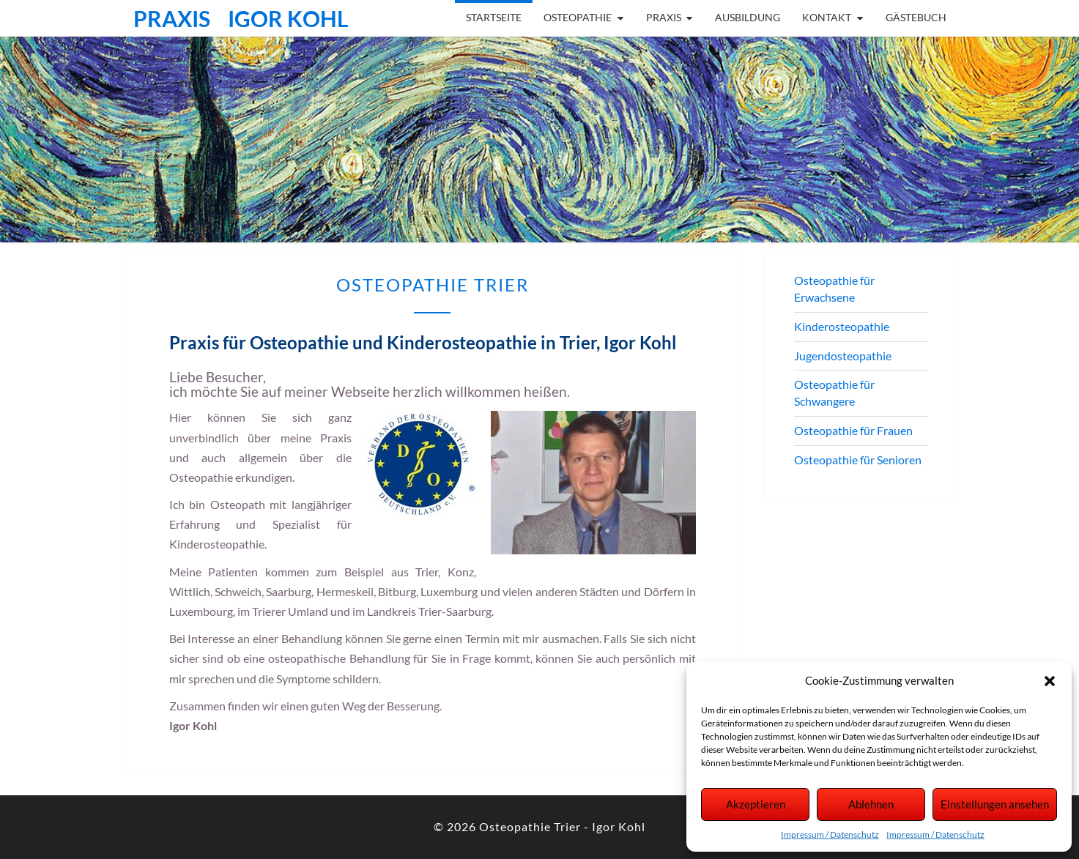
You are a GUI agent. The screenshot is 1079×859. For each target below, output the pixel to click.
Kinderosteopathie (841, 326)
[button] (1049, 681)
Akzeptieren (755, 804)
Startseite (494, 17)
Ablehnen (871, 804)
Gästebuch (916, 17)
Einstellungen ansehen (995, 804)
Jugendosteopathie (842, 355)
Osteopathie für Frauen (853, 430)
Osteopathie (578, 17)
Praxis (663, 17)
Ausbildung (747, 17)
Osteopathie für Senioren (858, 459)
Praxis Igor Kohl (241, 18)
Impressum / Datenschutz (830, 834)
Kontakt (826, 17)
